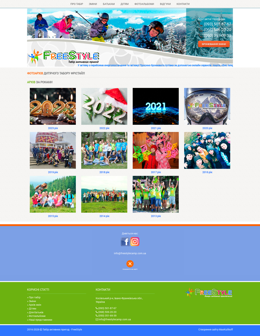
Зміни (93, 4)
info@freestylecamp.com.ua (130, 253)
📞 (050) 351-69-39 (214, 35)
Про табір (76, 4)
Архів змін (35, 304)
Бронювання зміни (214, 43)
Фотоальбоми (144, 4)
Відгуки (165, 4)
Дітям (125, 4)
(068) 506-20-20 (106, 312)
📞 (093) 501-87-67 (214, 24)
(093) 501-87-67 (106, 308)
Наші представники (40, 319)
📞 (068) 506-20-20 (214, 29)
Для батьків (36, 312)
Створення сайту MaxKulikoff (215, 329)
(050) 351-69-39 (106, 315)
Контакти (183, 4)
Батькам (109, 4)
